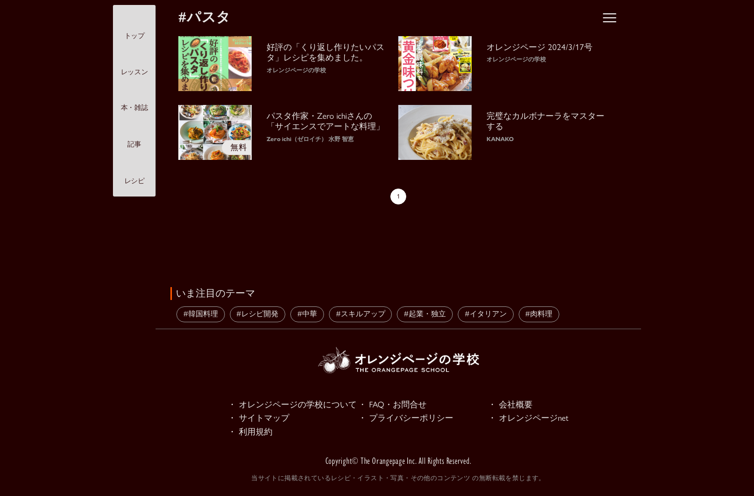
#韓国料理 (200, 313)
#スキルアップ (360, 313)
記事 (134, 135)
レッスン (134, 63)
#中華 (307, 313)
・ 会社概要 (510, 405)
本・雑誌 (134, 99)
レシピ (134, 172)
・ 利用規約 (250, 433)
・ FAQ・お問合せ (392, 405)
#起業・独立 (425, 313)
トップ (134, 27)
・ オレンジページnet (528, 419)
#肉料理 (538, 313)
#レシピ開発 (257, 313)
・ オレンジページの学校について (292, 405)
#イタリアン (486, 313)
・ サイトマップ (258, 419)
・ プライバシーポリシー (405, 419)
